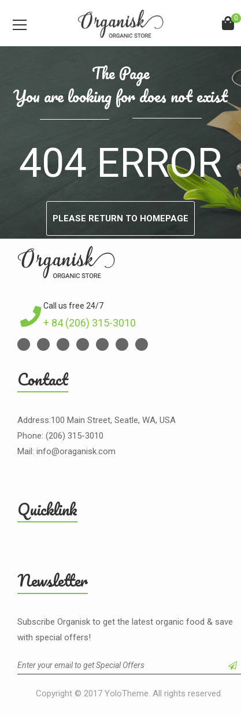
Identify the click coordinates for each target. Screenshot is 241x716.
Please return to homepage (120, 218)
